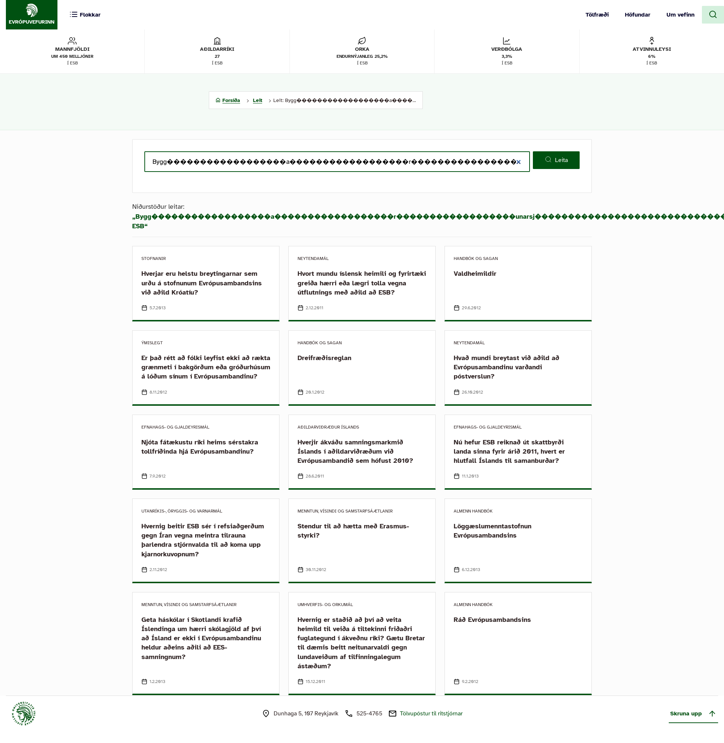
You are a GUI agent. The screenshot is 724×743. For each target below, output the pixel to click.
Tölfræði (597, 14)
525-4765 (369, 713)
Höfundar (637, 14)
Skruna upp (693, 713)
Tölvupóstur (431, 713)
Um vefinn (681, 14)
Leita (556, 160)
